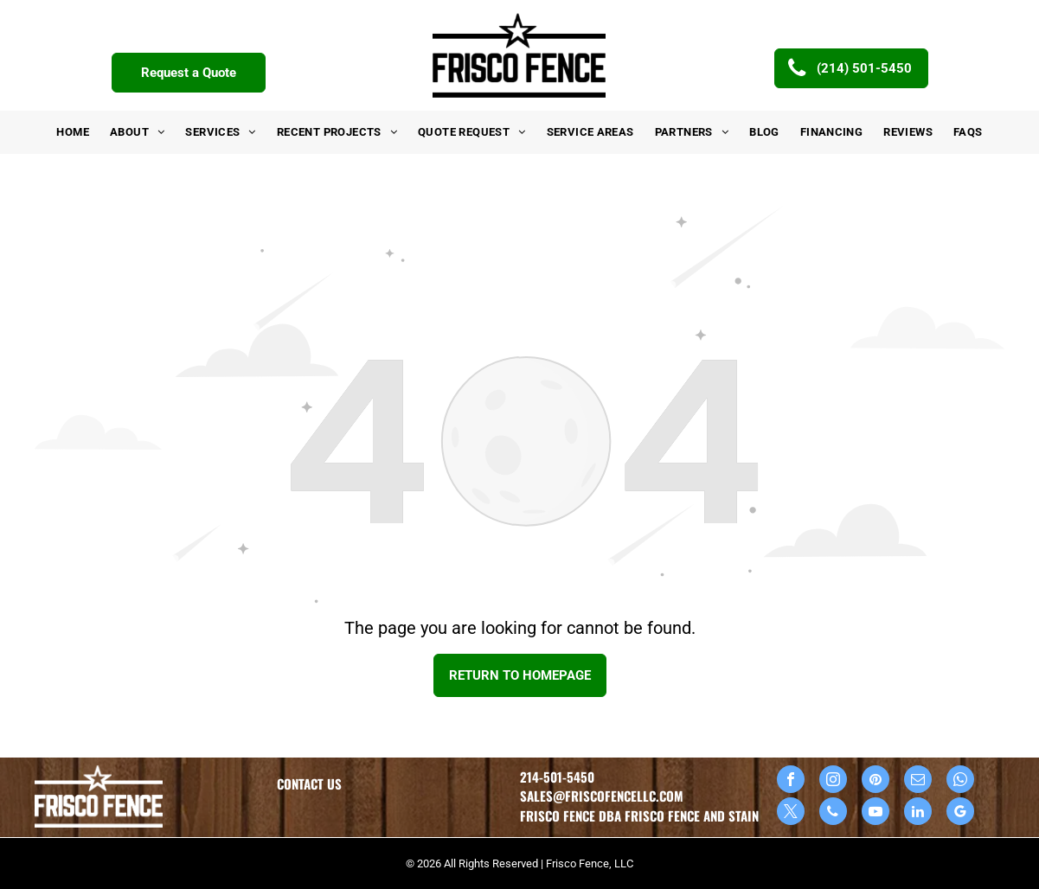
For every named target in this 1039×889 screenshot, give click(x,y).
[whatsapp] (960, 781)
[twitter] (791, 813)
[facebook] (791, 781)
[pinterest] (875, 781)
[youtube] (875, 813)
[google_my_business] (960, 813)
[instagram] (833, 781)
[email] (918, 781)
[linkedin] (918, 813)
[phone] (833, 813)
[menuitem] (72, 132)
